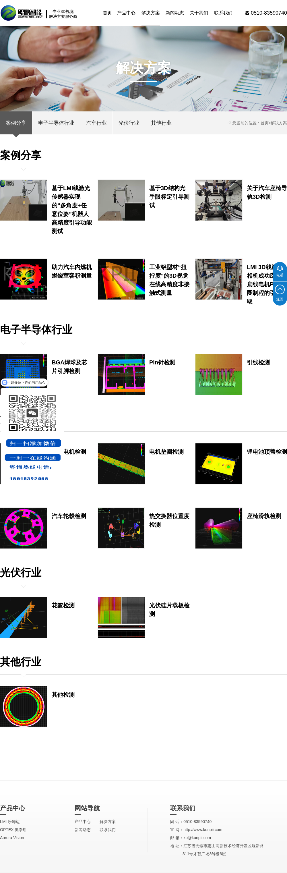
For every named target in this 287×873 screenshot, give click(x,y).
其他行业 (161, 123)
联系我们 (223, 12)
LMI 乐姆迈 (10, 860)
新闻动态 (175, 12)
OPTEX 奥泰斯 (13, 868)
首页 (107, 12)
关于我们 (199, 12)
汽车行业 (96, 123)
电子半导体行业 (56, 123)
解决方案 (150, 12)
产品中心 (126, 12)
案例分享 (16, 123)
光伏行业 (129, 123)
